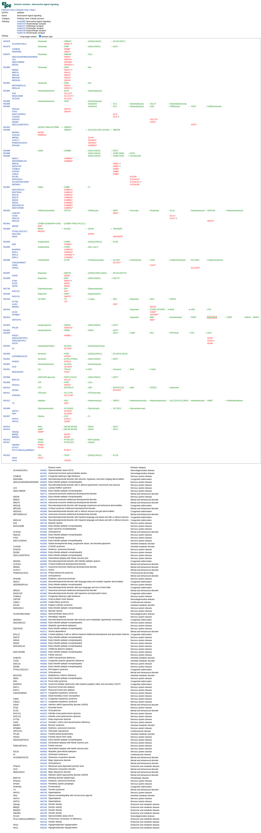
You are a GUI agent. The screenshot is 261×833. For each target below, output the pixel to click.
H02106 (43, 804)
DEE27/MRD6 (18, 62)
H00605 (43, 728)
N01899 (6, 156)
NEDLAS (16, 88)
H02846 (43, 544)
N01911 (6, 393)
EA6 (14, 93)
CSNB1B (16, 49)
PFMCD (15, 361)
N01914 (6, 429)
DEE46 (15, 65)
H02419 (43, 795)
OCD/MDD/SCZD (19, 356)
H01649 (43, 532)
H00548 (43, 725)
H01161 (43, 722)
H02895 (43, 602)
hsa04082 (21, 21)
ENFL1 (15, 252)
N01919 (6, 317)
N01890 (6, 229)
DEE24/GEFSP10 (19, 338)
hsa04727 (21, 26)
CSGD (15, 216)
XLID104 (16, 135)
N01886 (6, 104)
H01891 (43, 473)
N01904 (6, 330)
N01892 (6, 210)
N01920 (6, 346)
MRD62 (15, 138)
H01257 (43, 658)
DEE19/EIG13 (18, 190)
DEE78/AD (16, 192)
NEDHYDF (16, 166)
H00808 (43, 626)
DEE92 (15, 203)
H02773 (43, 766)
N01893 (6, 106)
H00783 (43, 655)
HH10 (14, 458)
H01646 (43, 760)
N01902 (6, 364)
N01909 (6, 382)
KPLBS (15, 177)
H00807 (43, 687)
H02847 (43, 546)
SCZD (14, 283)
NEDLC (15, 158)
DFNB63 (15, 315)
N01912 (6, 400)
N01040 (6, 294)
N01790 (6, 289)
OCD (14, 367)
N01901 (6, 359)
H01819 (43, 529)
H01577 (43, 708)
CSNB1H (16, 169)
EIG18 (15, 343)
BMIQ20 (15, 437)
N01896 (6, 260)
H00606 (43, 482)
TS (13, 403)
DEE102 (15, 109)
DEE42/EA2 (17, 179)
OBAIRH (15, 445)
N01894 (6, 242)
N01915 (6, 455)
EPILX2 (15, 195)
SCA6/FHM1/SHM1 (20, 182)
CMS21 (15, 268)
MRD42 (15, 164)
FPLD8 (15, 328)
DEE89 (15, 122)
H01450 (43, 757)
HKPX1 (15, 419)
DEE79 (15, 197)
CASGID (15, 117)
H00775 (43, 617)
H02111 (43, 570)
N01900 (6, 354)
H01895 (43, 705)
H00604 (43, 549)
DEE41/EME (17, 96)
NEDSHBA (16, 52)
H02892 (43, 561)
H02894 (43, 517)
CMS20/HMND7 (19, 263)
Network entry (23, 10)
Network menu (8, 10)
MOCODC (16, 234)
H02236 (43, 605)
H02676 (43, 713)
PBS (14, 244)
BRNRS (15, 307)
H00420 (43, 734)
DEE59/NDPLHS (19, 161)
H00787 (43, 476)
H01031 (43, 754)
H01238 (43, 573)
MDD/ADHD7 (18, 372)
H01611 (43, 631)
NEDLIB (15, 75)
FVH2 (14, 111)
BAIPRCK (16, 249)
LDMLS (15, 174)
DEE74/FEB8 (18, 208)
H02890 (43, 582)
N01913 (6, 427)
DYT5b (15, 302)
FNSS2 (15, 335)
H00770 (43, 693)
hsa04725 (21, 28)
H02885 (43, 593)
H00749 (43, 523)
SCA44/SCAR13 (19, 44)
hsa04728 (21, 30)
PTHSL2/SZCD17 (19, 231)
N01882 (6, 83)
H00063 (43, 470)
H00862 (43, 790)
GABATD (16, 213)
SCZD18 (15, 98)
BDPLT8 (15, 380)
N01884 (6, 91)
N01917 (6, 442)
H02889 (43, 634)
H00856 (43, 696)
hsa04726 (21, 33)
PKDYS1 (16, 291)
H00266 (43, 784)
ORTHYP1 (16, 320)
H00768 (43, 503)
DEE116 (15, 218)
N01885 (6, 101)
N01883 (6, 67)
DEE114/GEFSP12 (20, 125)
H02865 (43, 485)
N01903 (6, 325)
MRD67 (15, 70)
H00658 (43, 508)
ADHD (15, 276)
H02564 (43, 558)
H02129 (43, 681)
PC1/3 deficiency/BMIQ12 (23, 450)
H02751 (43, 731)
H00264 (43, 599)
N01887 (6, 187)
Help (32, 10)
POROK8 (16, 395)
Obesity (15, 432)
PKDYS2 (16, 296)
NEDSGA (16, 80)
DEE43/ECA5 (18, 205)
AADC (14, 304)
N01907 (6, 416)
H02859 (43, 620)
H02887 (43, 505)
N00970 (6, 54)
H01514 (43, 488)
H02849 (43, 737)
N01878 (6, 41)
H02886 (43, 479)
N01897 (6, 273)
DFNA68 (15, 145)
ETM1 (14, 281)
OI (13, 348)
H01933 (43, 787)
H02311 (43, 675)
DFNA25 (15, 119)
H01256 (43, 538)
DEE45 (15, 200)
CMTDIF (15, 171)
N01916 (6, 440)
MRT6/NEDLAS (19, 85)
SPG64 (15, 390)
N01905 (6, 333)
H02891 (43, 587)
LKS (14, 59)
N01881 (6, 127)
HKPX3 (15, 411)
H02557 (43, 719)
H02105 (43, 819)
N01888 (6, 151)
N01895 (6, 247)
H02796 (43, 684)
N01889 (6, 153)
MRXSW (15, 78)
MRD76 (15, 72)
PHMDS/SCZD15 (19, 143)
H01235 (43, 778)
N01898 (6, 278)
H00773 (43, 494)
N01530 (6, 299)
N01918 (6, 309)
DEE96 (15, 226)
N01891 (6, 223)
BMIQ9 (15, 434)
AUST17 (15, 140)
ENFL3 (15, 255)
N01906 (6, 408)
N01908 (6, 377)
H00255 (43, 825)
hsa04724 (21, 24)
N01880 (6, 130)
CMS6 (14, 265)
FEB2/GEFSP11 (19, 341)
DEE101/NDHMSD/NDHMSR (25, 57)
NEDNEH (16, 184)
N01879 (6, 46)
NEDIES (15, 132)
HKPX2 (15, 421)
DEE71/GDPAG (19, 114)
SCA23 (15, 447)
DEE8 (14, 236)
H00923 (43, 661)
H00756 (43, 669)
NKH (14, 414)
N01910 (6, 387)
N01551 (6, 369)
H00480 (43, 564)
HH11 (14, 460)
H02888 (43, 511)
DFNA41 (15, 385)
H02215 (43, 649)
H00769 (43, 793)
